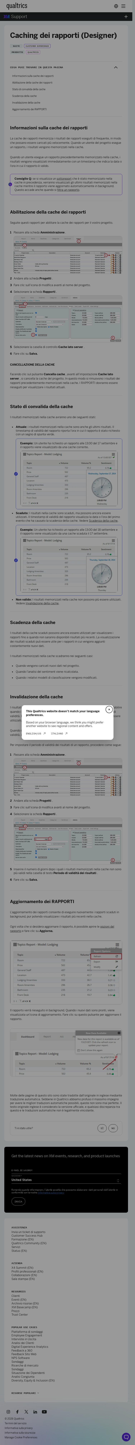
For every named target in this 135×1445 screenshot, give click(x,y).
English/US (33, 733)
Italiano (57, 733)
